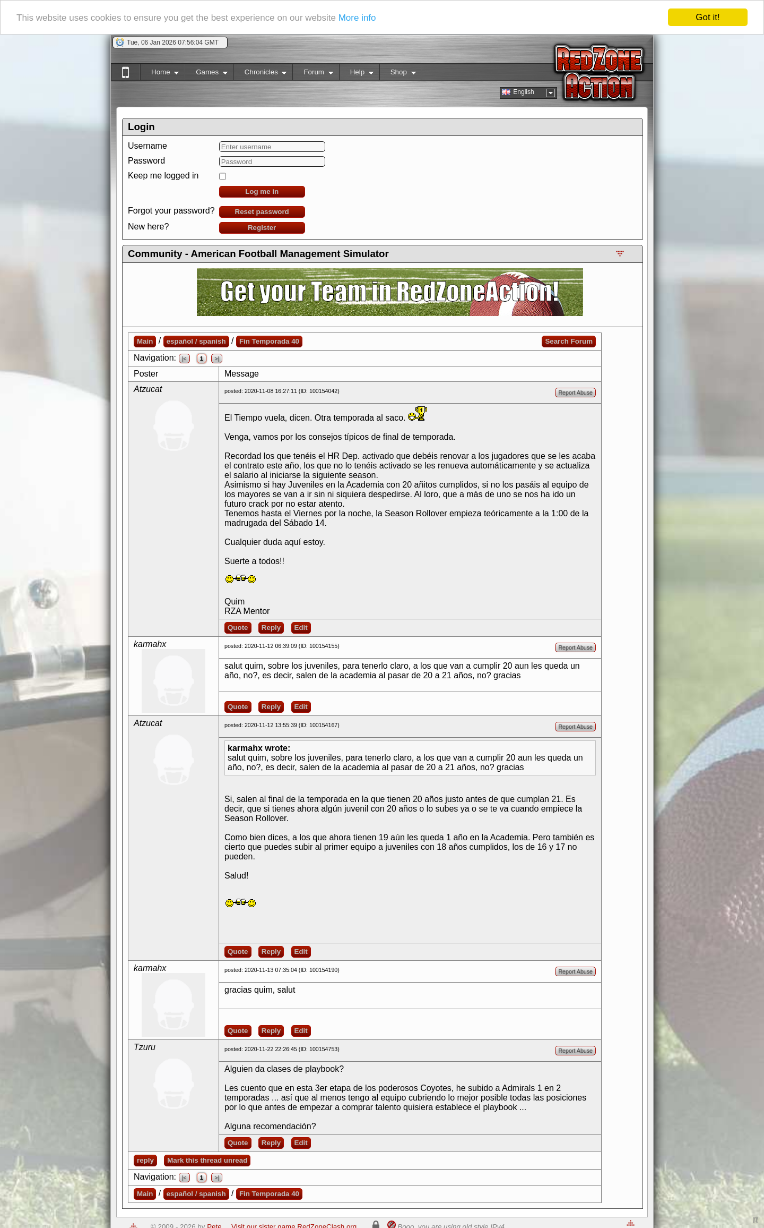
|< (184, 358)
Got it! (707, 17)
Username (147, 145)
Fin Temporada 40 (269, 341)
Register (262, 228)
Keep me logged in (163, 175)
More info (357, 18)
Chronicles (260, 74)
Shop (397, 74)
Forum (312, 74)
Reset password (262, 212)
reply (145, 1160)
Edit (301, 628)
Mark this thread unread (207, 1160)
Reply (271, 628)
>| (216, 358)
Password (146, 160)
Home (159, 74)
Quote (238, 628)
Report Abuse (575, 392)
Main (145, 341)
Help (356, 74)
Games (206, 74)
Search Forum (569, 341)
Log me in (262, 191)
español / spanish (196, 341)
